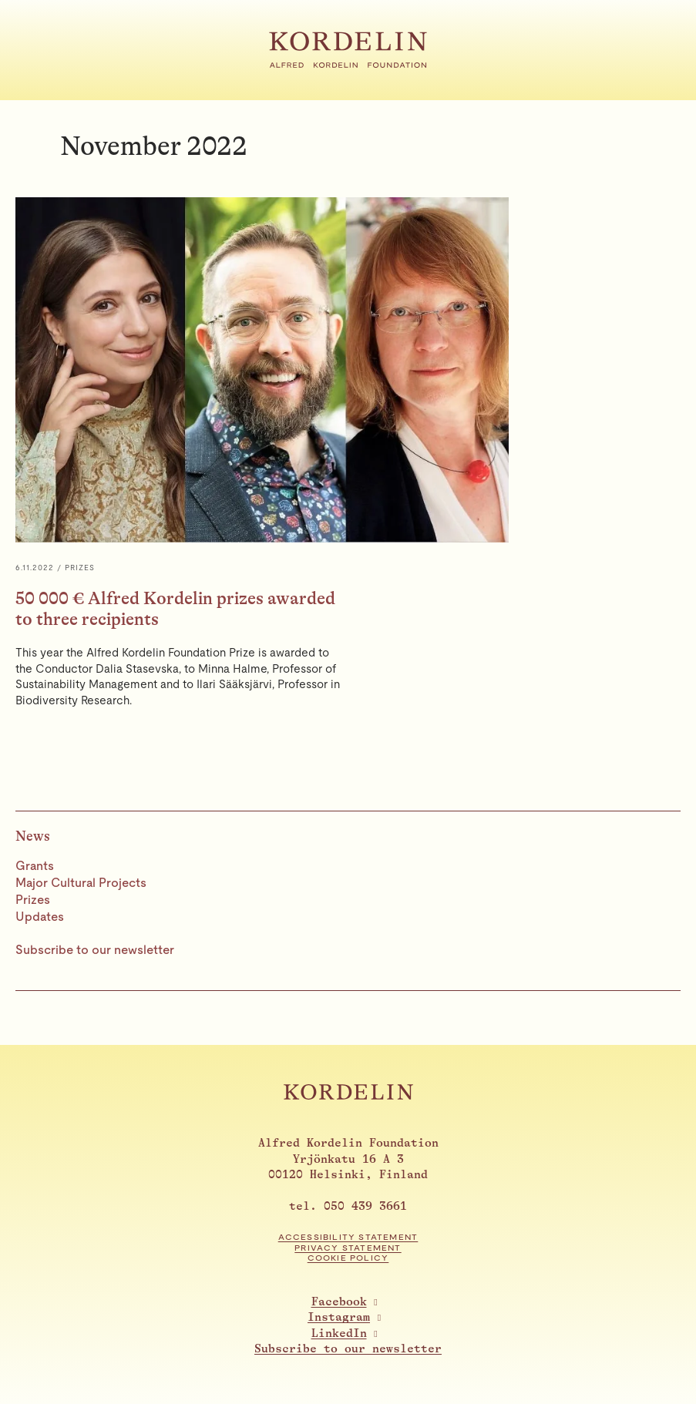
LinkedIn (339, 1333)
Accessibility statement (348, 1237)
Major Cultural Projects (80, 882)
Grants (34, 865)
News (32, 836)
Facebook (339, 1301)
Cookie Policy (348, 1258)
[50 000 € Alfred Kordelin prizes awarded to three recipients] (348, 464)
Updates (39, 916)
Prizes (32, 899)
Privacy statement (347, 1248)
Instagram (339, 1317)
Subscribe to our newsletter (94, 949)
